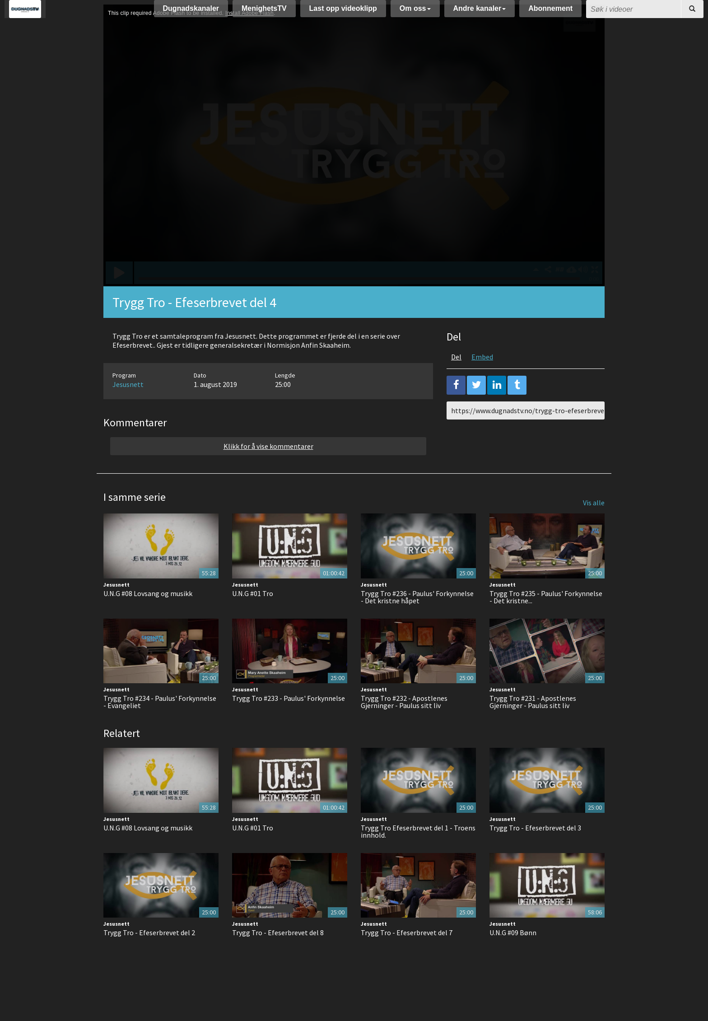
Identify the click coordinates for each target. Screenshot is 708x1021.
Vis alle (594, 525)
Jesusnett (128, 406)
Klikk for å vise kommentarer (268, 468)
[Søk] (692, 14)
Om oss (415, 13)
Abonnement (550, 13)
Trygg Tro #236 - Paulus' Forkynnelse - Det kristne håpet (417, 619)
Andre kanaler (479, 13)
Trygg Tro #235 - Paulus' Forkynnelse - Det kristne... (545, 619)
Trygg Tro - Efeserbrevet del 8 (278, 955)
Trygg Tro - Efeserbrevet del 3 (535, 850)
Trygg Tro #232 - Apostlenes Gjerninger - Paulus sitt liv (404, 724)
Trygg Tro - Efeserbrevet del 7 (406, 955)
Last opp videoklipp (343, 13)
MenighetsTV (264, 13)
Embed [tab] (482, 379)
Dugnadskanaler (191, 13)
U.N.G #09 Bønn (512, 955)
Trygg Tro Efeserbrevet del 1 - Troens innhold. (418, 854)
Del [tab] (456, 379)
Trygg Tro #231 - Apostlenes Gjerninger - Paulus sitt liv (532, 724)
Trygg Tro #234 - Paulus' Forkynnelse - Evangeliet (159, 724)
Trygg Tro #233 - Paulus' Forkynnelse (288, 720)
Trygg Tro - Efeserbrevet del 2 (149, 955)
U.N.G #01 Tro (252, 615)
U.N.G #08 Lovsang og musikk (147, 615)
